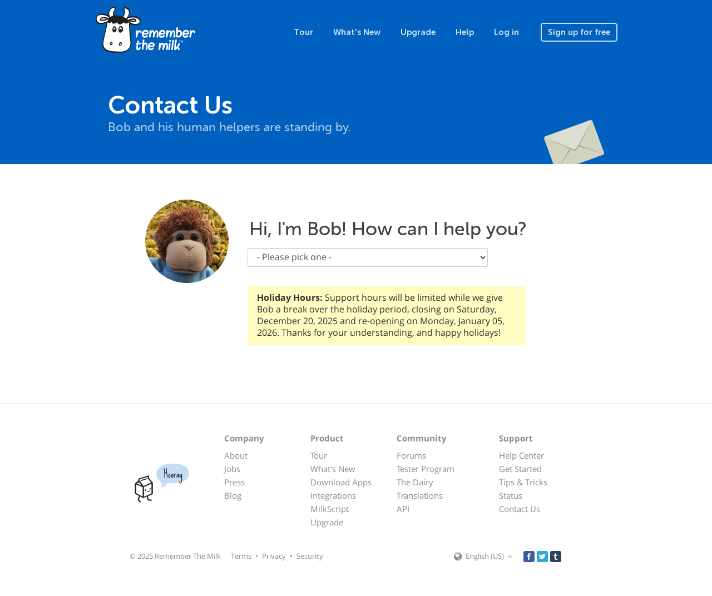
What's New (356, 32)
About (236, 455)
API (403, 508)
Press (234, 482)
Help (465, 32)
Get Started (520, 468)
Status (510, 495)
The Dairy (415, 482)
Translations (420, 495)
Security (309, 556)
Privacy (274, 556)
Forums (411, 455)
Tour (303, 32)
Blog (232, 495)
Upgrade (418, 32)
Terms (241, 556)
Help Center (521, 455)
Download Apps (341, 482)
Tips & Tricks (523, 482)
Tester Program (425, 468)
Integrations (333, 495)
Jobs (232, 468)
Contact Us (519, 508)
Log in (506, 32)
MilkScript (329, 508)
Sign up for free (579, 32)
